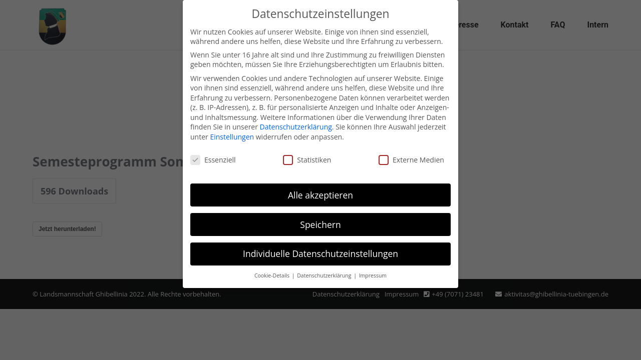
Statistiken (307, 159)
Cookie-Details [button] (272, 275)
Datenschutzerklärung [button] (325, 275)
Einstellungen (232, 137)
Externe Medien (411, 159)
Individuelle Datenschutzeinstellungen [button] (320, 254)
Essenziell (213, 159)
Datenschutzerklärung (296, 127)
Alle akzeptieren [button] (320, 195)
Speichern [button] (320, 224)
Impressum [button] (373, 275)
